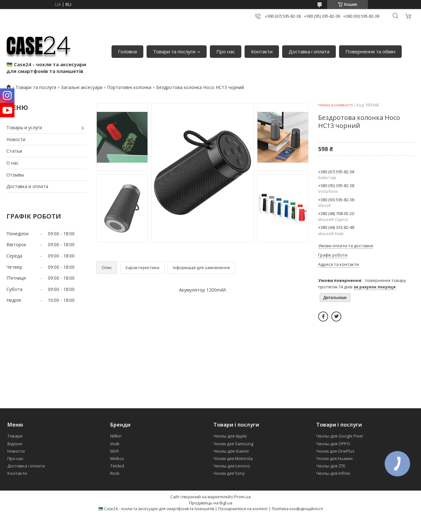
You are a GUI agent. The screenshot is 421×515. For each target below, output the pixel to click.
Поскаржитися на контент (243, 508)
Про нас (225, 51)
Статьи (14, 151)
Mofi (114, 451)
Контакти (262, 51)
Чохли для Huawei (334, 458)
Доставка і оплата (309, 51)
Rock (115, 473)
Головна (127, 51)
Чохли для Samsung (233, 444)
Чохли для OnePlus (335, 451)
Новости (15, 139)
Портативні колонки (129, 87)
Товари (14, 436)
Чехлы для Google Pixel (339, 436)
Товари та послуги (174, 51)
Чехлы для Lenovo (231, 466)
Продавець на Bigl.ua (210, 503)
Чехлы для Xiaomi (231, 451)
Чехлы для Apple (230, 436)
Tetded (117, 466)
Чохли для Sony (229, 473)
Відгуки (14, 444)
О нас (12, 163)
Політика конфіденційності (297, 508)
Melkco (117, 458)
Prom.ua (242, 497)
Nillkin (116, 436)
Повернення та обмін (370, 51)
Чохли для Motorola (233, 458)
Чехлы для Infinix (333, 473)
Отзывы (15, 175)
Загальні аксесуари (82, 87)
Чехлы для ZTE (330, 466)
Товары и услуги (24, 127)
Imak (115, 444)
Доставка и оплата (27, 186)
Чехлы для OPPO (333, 444)
